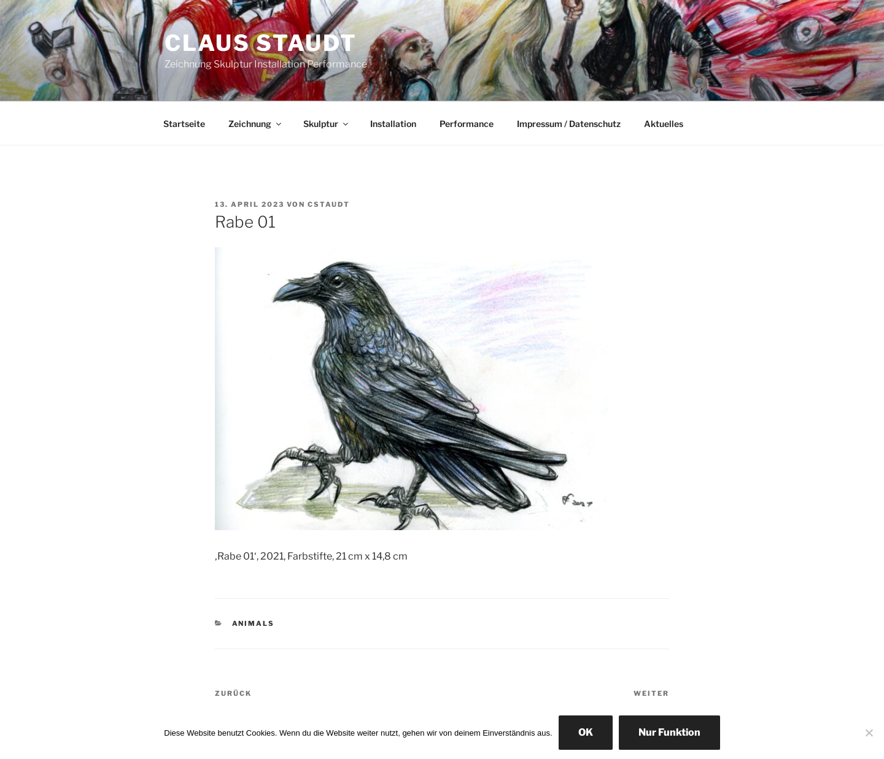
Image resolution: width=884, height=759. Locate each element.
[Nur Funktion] (869, 732)
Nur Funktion (669, 732)
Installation (393, 123)
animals (253, 623)
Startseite (184, 123)
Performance (467, 123)
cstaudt (329, 204)
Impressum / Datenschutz (569, 123)
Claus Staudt (261, 42)
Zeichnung (255, 123)
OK (585, 732)
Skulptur (326, 123)
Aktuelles (663, 123)
